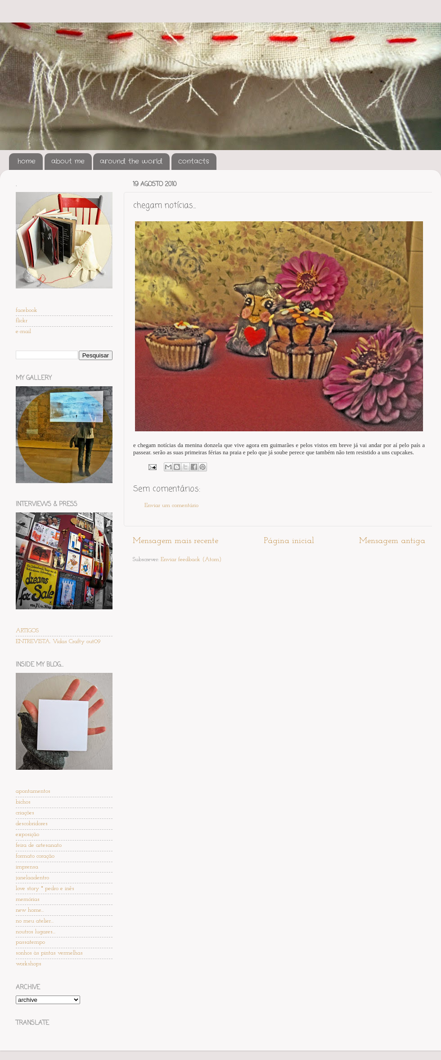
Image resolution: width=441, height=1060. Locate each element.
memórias (28, 899)
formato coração (35, 856)
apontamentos (33, 791)
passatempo (30, 942)
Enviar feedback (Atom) (191, 559)
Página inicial (289, 541)
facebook (26, 310)
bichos (23, 802)
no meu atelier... (35, 921)
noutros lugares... (35, 932)
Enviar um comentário (171, 505)
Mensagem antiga (392, 541)
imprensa (27, 867)
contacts (193, 161)
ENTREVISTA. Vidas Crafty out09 (58, 641)
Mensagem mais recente (175, 541)
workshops (28, 964)
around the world (131, 161)
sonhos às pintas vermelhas (49, 953)
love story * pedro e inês (45, 888)
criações (25, 813)
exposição (27, 834)
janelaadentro (32, 878)
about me (68, 161)
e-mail (23, 331)
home (27, 161)
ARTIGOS (27, 631)
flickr (21, 321)
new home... (30, 910)
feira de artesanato (39, 845)
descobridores (32, 824)
